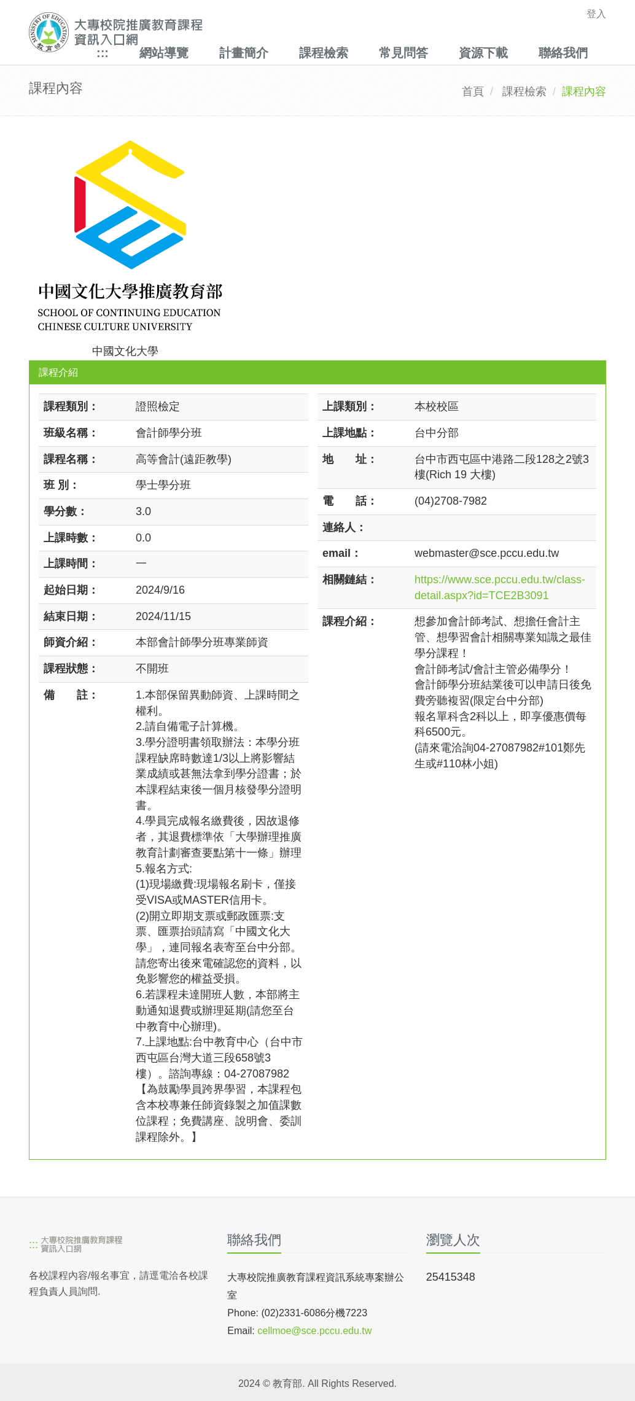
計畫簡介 (243, 53)
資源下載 (483, 53)
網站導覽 (164, 53)
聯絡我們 (563, 53)
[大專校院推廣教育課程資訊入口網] (261, 32)
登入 (596, 14)
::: (102, 53)
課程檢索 (323, 53)
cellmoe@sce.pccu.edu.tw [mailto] (314, 1330)
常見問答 (403, 53)
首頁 (473, 91)
